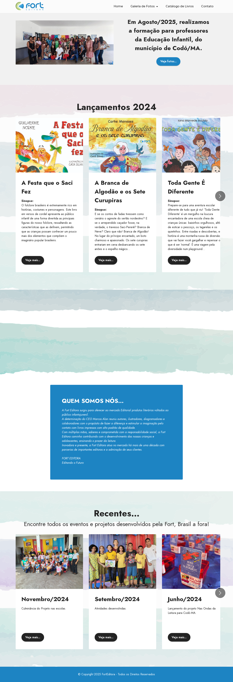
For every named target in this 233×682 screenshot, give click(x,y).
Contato (207, 6)
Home (118, 6)
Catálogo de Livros (180, 6)
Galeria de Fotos (143, 6)
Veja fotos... (168, 61)
